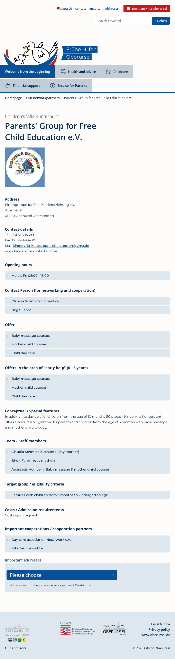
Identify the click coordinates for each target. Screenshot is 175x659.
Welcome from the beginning (27, 71)
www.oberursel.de (155, 633)
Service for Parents (68, 85)
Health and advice (78, 71)
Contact (80, 8)
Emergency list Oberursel (147, 8)
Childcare (117, 71)
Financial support (22, 85)
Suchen (161, 21)
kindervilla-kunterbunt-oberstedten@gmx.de (51, 246)
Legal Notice (160, 623)
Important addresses (104, 8)
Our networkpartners (43, 98)
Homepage (13, 98)
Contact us (83, 584)
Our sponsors (15, 647)
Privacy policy (159, 628)
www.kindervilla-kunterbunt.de (31, 251)
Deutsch (64, 8)
